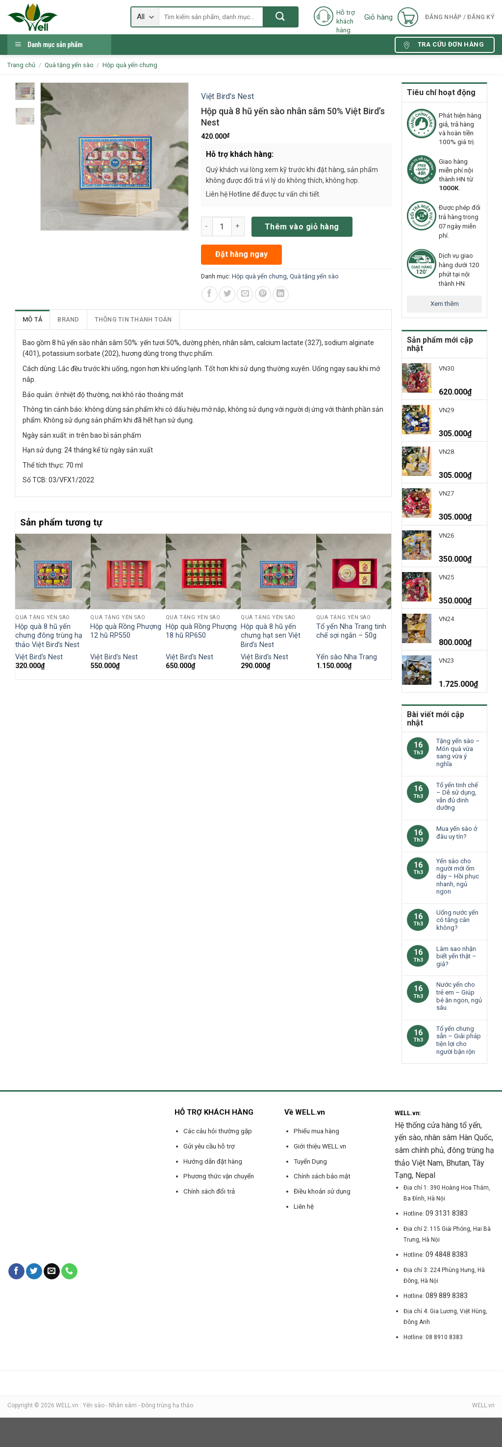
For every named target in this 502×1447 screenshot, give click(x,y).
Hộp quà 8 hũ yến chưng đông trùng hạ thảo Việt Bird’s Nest (48, 636)
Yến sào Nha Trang (346, 657)
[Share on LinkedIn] (281, 294)
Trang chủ (21, 65)
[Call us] (69, 1271)
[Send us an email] (52, 1271)
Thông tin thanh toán (133, 319)
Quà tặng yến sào (69, 65)
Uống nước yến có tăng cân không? (457, 920)
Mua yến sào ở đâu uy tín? (456, 832)
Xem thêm (444, 303)
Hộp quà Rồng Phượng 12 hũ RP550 (125, 631)
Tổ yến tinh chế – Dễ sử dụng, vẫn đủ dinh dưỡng (457, 796)
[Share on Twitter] (227, 294)
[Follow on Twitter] (34, 1271)
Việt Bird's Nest (227, 96)
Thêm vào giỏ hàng (302, 226)
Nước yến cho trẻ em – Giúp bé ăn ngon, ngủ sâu (459, 996)
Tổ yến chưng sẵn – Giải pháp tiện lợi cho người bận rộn (458, 1040)
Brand (68, 319)
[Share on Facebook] (209, 294)
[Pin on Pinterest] (263, 294)
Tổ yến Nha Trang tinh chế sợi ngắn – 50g (351, 631)
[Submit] (280, 16)
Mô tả (32, 319)
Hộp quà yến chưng (129, 65)
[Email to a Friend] (245, 294)
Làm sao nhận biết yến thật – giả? (456, 956)
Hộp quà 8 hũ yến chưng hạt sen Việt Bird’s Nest (271, 636)
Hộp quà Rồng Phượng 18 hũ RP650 (201, 631)
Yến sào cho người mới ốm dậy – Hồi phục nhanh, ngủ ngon (457, 876)
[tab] (32, 319)
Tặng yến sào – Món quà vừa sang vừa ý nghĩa (458, 752)
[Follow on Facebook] (16, 1271)
